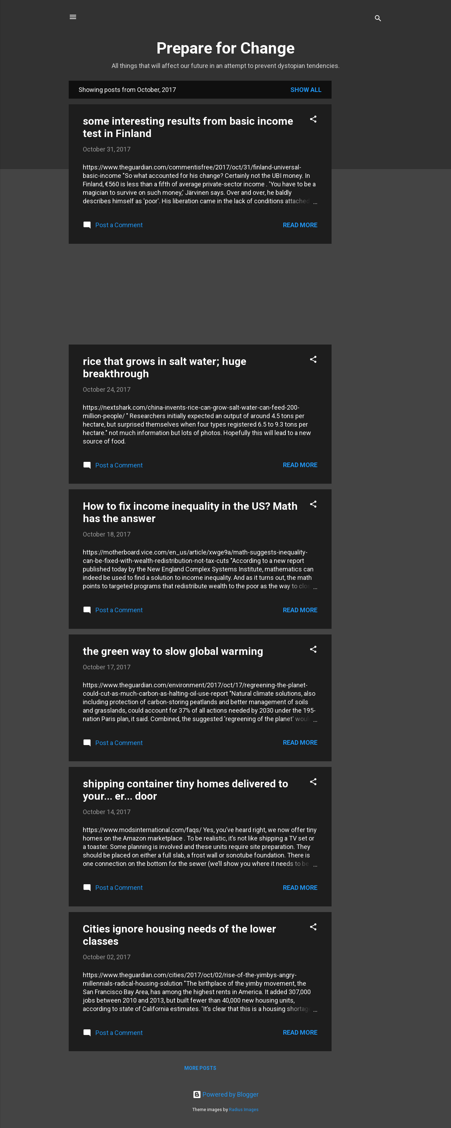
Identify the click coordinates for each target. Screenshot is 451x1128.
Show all (306, 89)
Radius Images (244, 1109)
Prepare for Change (225, 48)
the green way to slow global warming (173, 651)
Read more (300, 225)
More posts (200, 1068)
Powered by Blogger (226, 1094)
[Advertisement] (359, 186)
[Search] (378, 19)
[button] (313, 120)
